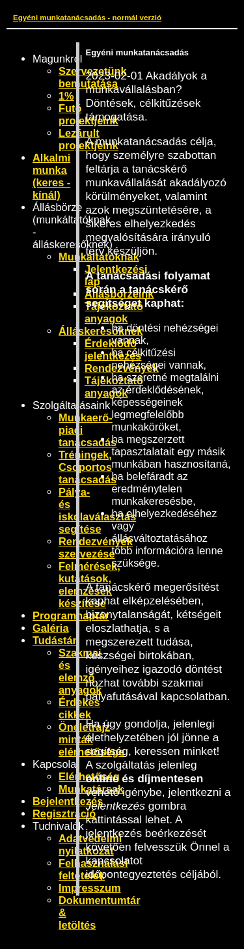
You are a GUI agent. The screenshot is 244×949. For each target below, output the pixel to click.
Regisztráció (64, 813)
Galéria (51, 628)
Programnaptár (71, 615)
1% (66, 96)
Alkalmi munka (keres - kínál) (51, 176)
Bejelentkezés (68, 801)
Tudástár (55, 640)
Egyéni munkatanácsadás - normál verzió (87, 17)
